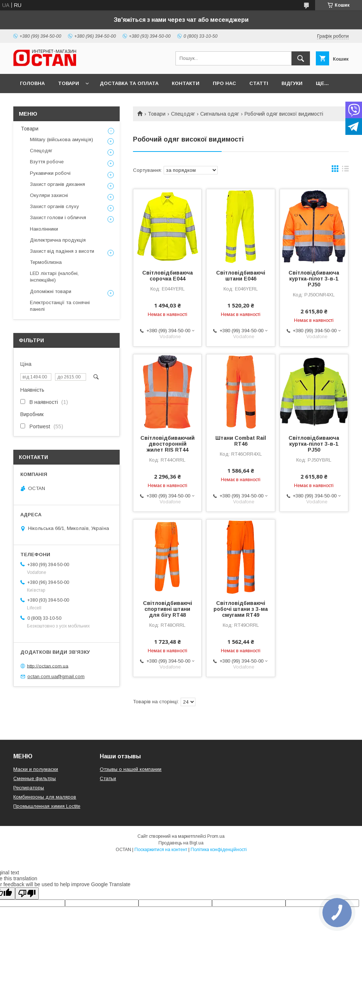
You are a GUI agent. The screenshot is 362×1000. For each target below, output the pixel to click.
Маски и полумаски (35, 769)
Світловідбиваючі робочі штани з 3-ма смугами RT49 (241, 609)
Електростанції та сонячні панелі (60, 306)
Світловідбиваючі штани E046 (240, 276)
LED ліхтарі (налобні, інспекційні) (54, 277)
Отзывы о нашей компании (130, 769)
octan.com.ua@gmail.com (56, 676)
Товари (68, 83)
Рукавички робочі (50, 173)
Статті (258, 83)
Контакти (185, 83)
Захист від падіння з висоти (62, 251)
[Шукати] (300, 58)
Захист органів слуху (54, 206)
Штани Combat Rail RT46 (240, 441)
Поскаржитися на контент (160, 849)
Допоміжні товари (50, 291)
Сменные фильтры (34, 778)
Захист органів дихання (57, 184)
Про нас (224, 83)
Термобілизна (46, 262)
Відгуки (292, 83)
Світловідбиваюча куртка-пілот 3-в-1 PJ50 (313, 279)
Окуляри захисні (49, 195)
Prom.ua (216, 836)
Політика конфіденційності (219, 849)
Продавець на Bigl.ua (181, 843)
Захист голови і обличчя (58, 217)
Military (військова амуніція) (61, 139)
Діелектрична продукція (58, 240)
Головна (32, 83)
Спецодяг (183, 114)
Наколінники (44, 229)
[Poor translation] (27, 893)
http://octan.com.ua (47, 666)
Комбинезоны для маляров (44, 797)
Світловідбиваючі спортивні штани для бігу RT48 (167, 609)
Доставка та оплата (129, 83)
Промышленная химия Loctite (46, 806)
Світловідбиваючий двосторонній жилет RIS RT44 (167, 444)
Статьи (108, 778)
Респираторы (28, 787)
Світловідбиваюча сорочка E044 (167, 276)
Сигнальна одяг (219, 114)
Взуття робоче (47, 161)
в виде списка (345, 170)
